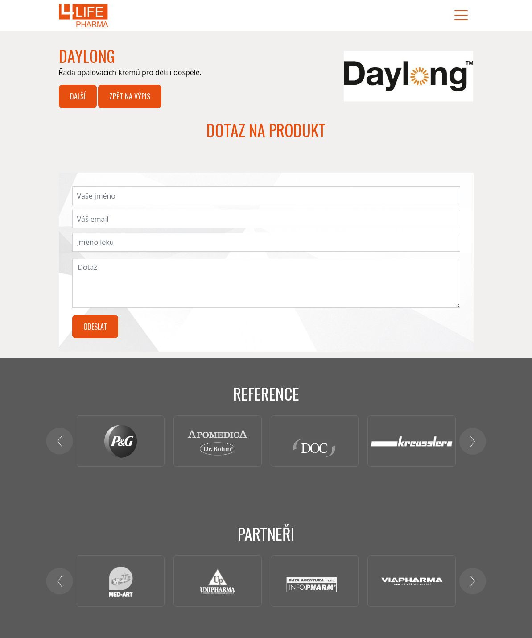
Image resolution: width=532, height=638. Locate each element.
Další (78, 96)
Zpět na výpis (129, 96)
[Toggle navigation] (461, 15)
